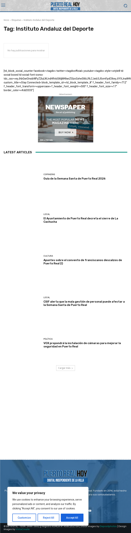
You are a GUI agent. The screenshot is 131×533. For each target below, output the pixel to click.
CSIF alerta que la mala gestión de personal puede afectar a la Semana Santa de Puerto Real (84, 303)
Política (48, 339)
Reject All (48, 517)
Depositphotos (108, 526)
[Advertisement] (65, 419)
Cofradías (49, 174)
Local (46, 214)
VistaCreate (23, 529)
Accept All (72, 517)
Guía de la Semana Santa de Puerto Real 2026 (74, 178)
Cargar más (65, 368)
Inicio (6, 20)
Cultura (48, 256)
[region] (47, 506)
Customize (24, 517)
